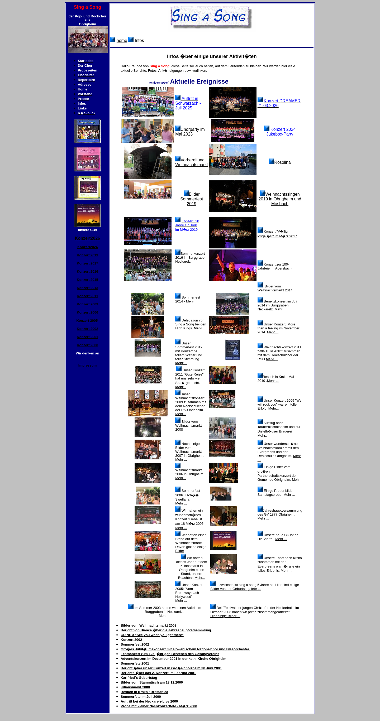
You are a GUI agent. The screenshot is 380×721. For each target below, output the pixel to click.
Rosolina (282, 162)
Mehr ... (280, 309)
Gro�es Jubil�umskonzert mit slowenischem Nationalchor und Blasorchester (185, 649)
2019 (191, 203)
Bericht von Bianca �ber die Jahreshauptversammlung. (166, 630)
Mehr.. (262, 436)
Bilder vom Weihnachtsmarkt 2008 (188, 425)
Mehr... (191, 301)
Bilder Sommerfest (191, 196)
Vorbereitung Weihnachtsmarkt (191, 162)
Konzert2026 (87, 238)
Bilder (179, 551)
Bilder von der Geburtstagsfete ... (235, 589)
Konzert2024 (87, 247)
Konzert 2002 (131, 640)
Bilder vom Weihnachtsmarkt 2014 (275, 288)
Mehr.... (272, 332)
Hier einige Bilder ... (225, 616)
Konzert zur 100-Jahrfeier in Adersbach (275, 266)
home (122, 40)
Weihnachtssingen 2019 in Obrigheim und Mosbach (280, 199)
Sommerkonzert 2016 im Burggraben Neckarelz (190, 257)
